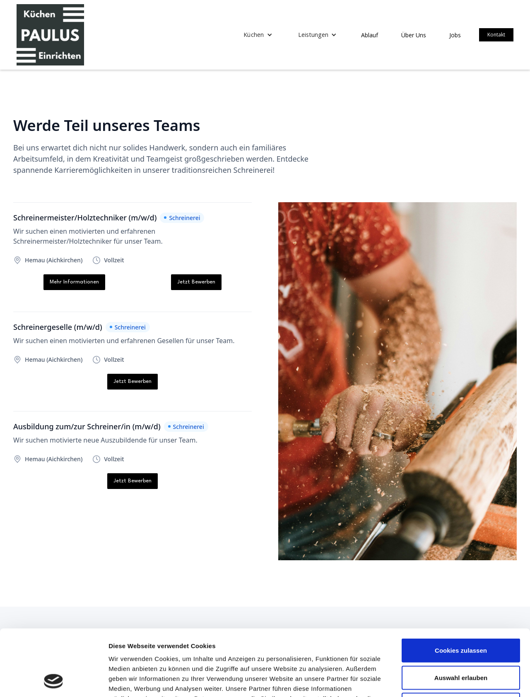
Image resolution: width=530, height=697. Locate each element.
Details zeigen (440, 680)
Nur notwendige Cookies (460, 642)
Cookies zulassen (461, 588)
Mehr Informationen (74, 282)
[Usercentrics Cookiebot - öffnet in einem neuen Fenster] (53, 681)
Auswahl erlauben (460, 615)
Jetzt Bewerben (196, 282)
